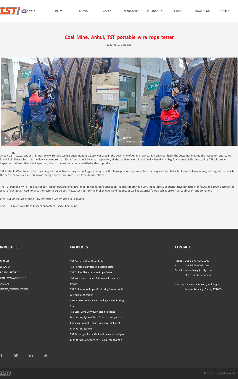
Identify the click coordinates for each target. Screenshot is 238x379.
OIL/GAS (5, 283)
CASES (107, 11)
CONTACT (226, 11)
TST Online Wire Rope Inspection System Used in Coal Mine (41, 206)
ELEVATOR (5, 266)
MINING (4, 261)
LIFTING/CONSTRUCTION (14, 289)
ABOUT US (202, 11)
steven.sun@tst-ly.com (198, 275)
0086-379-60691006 (192, 265)
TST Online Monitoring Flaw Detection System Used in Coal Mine (46, 199)
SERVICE (178, 11)
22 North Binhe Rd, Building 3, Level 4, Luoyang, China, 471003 (198, 287)
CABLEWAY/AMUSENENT (14, 278)
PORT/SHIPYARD (9, 272)
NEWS (83, 11)
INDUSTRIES (131, 11)
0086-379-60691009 (192, 261)
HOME (59, 11)
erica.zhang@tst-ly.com (198, 270)
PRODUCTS (154, 11)
